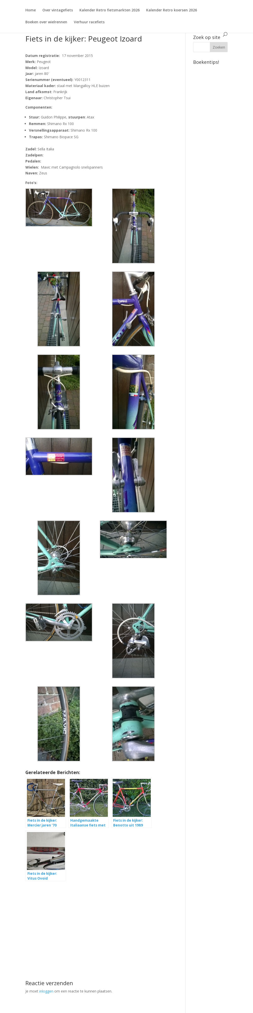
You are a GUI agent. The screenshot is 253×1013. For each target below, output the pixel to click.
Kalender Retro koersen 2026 (171, 10)
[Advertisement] (99, 921)
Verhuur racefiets (89, 22)
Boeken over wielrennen (46, 22)
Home (30, 10)
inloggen (46, 991)
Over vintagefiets (57, 10)
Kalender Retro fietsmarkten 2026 (109, 10)
